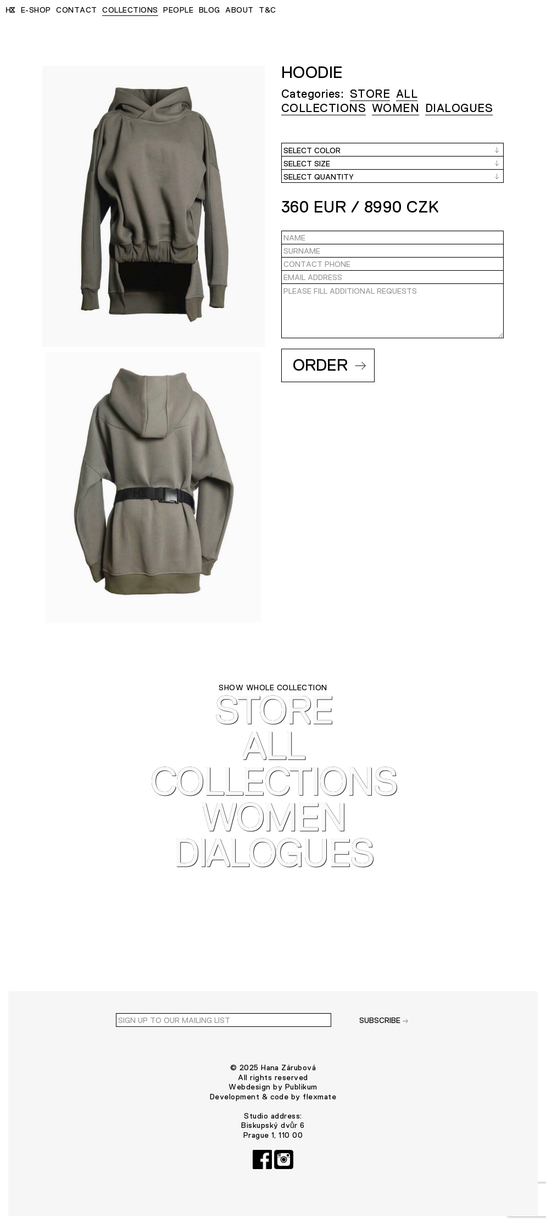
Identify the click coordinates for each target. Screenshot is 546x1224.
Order (329, 365)
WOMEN (395, 108)
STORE (370, 93)
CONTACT (76, 9)
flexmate (319, 1096)
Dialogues (459, 108)
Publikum (301, 1086)
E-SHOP (36, 9)
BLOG (209, 9)
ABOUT (239, 9)
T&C (267, 9)
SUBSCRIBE (383, 1020)
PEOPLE (178, 9)
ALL (406, 93)
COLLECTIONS (130, 9)
